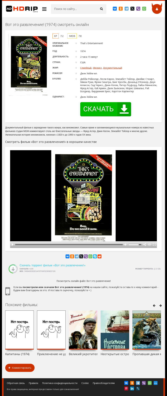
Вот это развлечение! (98, 280)
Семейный (85, 67)
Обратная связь (16, 383)
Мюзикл (97, 67)
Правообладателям (104, 383)
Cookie (85, 383)
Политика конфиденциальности (59, 383)
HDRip (20, 9)
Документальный (112, 67)
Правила (33, 383)
